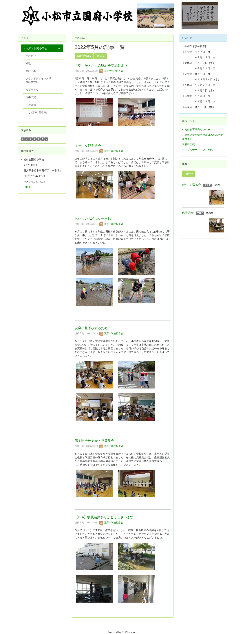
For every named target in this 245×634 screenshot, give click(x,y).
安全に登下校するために (93, 328)
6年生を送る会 (191, 184)
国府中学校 (188, 144)
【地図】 (28, 187)
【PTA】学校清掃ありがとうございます (104, 517)
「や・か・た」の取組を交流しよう (101, 65)
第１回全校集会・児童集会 (94, 441)
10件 (100, 56)
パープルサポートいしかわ (197, 149)
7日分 (188, 173)
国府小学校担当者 (111, 70)
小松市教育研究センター (196, 129)
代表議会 (188, 212)
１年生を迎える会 (88, 146)
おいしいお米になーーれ (93, 218)
